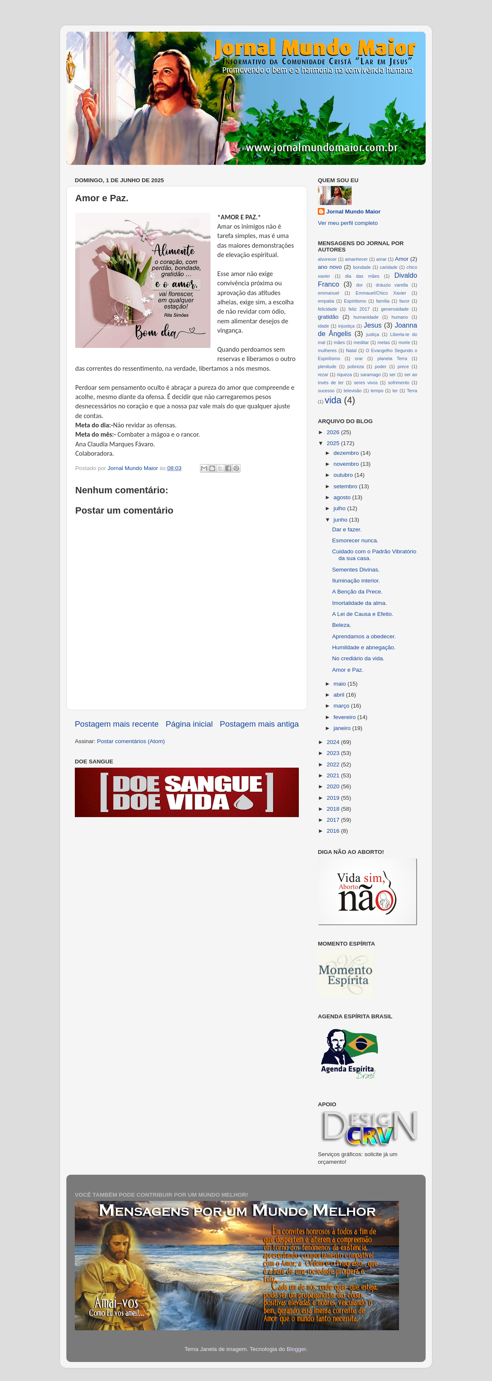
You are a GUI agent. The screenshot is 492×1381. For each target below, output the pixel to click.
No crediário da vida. (358, 658)
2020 (334, 786)
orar (359, 358)
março (342, 706)
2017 (334, 820)
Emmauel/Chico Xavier (380, 292)
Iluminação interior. (356, 580)
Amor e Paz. (348, 670)
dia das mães (362, 276)
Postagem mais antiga (259, 723)
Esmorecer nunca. (355, 540)
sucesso (326, 390)
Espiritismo (355, 301)
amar (381, 259)
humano (399, 317)
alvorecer (327, 259)
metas (383, 342)
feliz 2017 (359, 309)
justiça (372, 334)
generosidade (395, 309)
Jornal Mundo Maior (353, 211)
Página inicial (189, 723)
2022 (334, 764)
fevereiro (345, 717)
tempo (377, 390)
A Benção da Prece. (357, 591)
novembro (347, 464)
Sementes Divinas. (356, 569)
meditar (361, 342)
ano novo (330, 267)
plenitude (327, 366)
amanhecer (356, 259)
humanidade (365, 317)
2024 (334, 742)
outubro (344, 475)
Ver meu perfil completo (348, 223)
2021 (334, 775)
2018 (334, 809)
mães (339, 342)
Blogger (296, 1349)
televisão (353, 390)
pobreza (355, 366)
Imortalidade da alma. (359, 603)
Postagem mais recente (117, 723)
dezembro (347, 453)
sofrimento (398, 382)
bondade (362, 267)
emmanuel (328, 292)
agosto (342, 497)
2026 (334, 432)
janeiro (342, 728)
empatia (326, 301)
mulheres (327, 350)
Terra (412, 390)
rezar (323, 374)
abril (339, 695)
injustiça (346, 325)
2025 (334, 443)
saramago (371, 374)
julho (340, 508)
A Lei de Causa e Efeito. (363, 614)
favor (404, 301)
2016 (334, 831)
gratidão (328, 317)
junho (341, 520)
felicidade (327, 309)
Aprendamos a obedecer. (364, 636)
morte (404, 342)
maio (340, 684)
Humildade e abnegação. (364, 647)
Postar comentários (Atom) (131, 741)
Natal (351, 350)
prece (403, 366)
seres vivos (366, 382)
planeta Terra (392, 358)
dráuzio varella (392, 284)
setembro (346, 486)
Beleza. (341, 625)
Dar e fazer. (347, 529)
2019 (334, 798)
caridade (388, 267)
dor (359, 284)
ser (392, 374)
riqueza (344, 374)
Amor (401, 259)
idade (323, 325)
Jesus (373, 325)
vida (333, 400)
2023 (334, 753)
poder (381, 366)
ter (395, 390)
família (383, 301)
